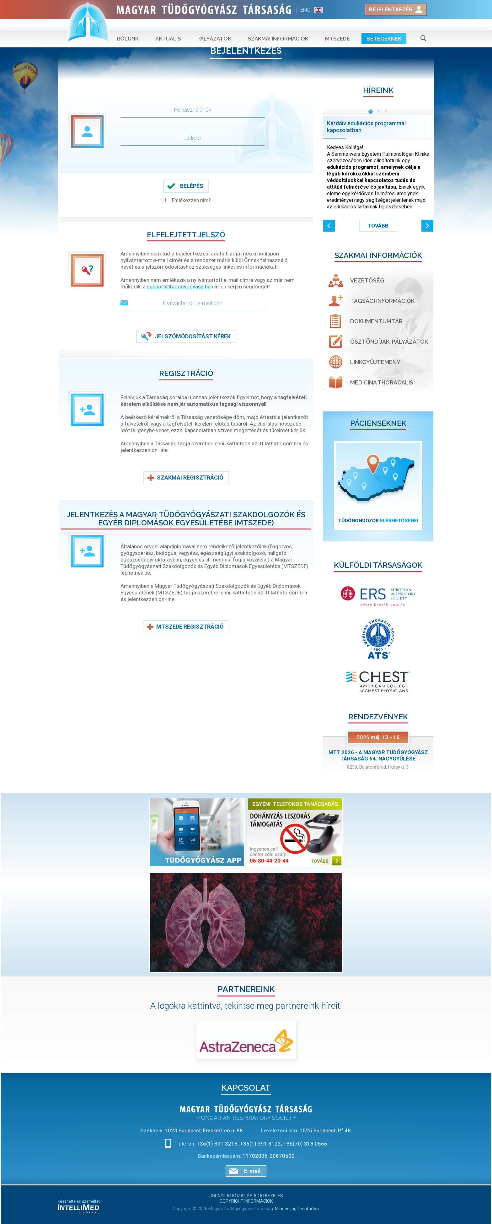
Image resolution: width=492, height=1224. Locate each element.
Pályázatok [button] (214, 28)
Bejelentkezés (390, 9)
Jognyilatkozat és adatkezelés (246, 1195)
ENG (305, 10)
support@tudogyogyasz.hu (179, 286)
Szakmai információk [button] (278, 28)
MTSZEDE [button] (337, 28)
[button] (329, 226)
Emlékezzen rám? (191, 200)
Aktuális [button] (168, 28)
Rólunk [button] (128, 28)
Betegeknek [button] (383, 28)
